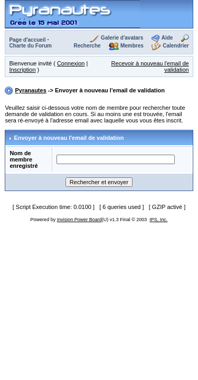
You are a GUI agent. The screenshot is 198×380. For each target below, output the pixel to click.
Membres (132, 46)
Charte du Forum (30, 46)
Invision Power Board (79, 219)
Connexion (71, 63)
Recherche (86, 46)
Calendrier (175, 46)
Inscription (22, 69)
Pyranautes (30, 90)
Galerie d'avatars (122, 38)
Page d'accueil (27, 40)
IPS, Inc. (158, 219)
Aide (167, 38)
